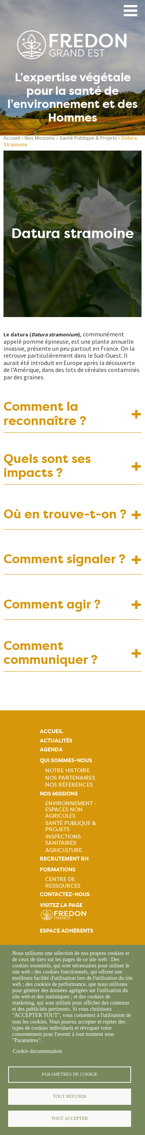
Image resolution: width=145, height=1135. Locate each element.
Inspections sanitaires (63, 839)
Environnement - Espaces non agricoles (71, 809)
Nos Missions (40, 137)
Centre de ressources (62, 882)
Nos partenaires (70, 777)
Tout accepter (69, 1118)
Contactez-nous (65, 894)
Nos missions (59, 793)
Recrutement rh (64, 858)
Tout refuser (69, 1096)
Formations (57, 869)
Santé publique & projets (70, 826)
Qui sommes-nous (66, 760)
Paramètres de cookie (69, 1074)
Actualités (56, 740)
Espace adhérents (66, 930)
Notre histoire (67, 770)
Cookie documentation (37, 1051)
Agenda (51, 749)
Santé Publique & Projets (88, 137)
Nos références (69, 784)
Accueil (11, 137)
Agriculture (63, 850)
